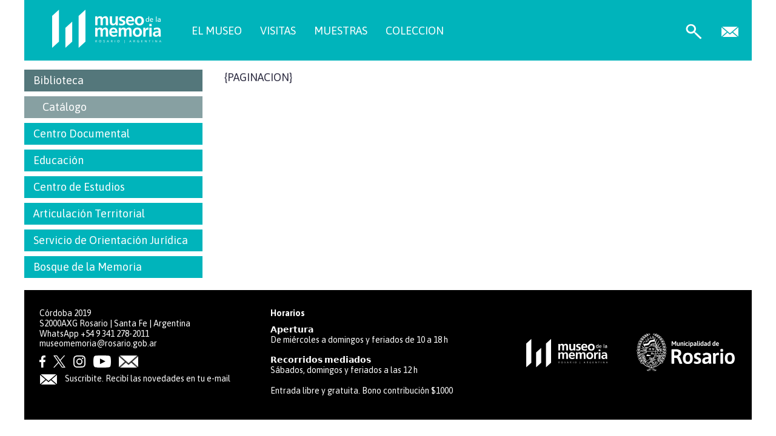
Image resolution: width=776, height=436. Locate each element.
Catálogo (64, 107)
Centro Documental (81, 133)
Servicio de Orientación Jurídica (110, 240)
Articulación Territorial (89, 213)
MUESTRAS (340, 30)
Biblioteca (58, 80)
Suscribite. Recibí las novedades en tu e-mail (134, 378)
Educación (58, 160)
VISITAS (278, 30)
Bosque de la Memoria (87, 266)
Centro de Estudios (79, 186)
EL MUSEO (217, 30)
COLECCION (415, 30)
